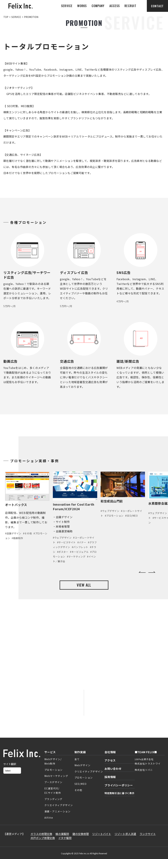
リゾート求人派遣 (125, 834)
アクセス (110, 760)
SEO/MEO (81, 783)
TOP (5, 17)
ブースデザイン (53, 782)
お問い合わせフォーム (43, 707)
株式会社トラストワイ (148, 763)
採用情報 (110, 777)
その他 (78, 790)
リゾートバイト (101, 834)
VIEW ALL (84, 585)
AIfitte (48, 817)
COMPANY (98, 6)
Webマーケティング (56, 776)
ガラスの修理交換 (41, 834)
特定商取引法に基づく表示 (119, 793)
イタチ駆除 (65, 838)
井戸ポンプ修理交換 (42, 838)
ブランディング (53, 799)
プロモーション (53, 769)
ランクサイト (148, 834)
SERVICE (66, 6)
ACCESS (114, 6)
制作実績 (80, 752)
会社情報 (110, 752)
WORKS (82, 6)
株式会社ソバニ (144, 769)
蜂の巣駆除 (62, 834)
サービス (50, 752)
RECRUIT (130, 6)
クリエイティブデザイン (58, 805)
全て (77, 759)
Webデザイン (83, 765)
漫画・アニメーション (57, 811)
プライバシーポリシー (118, 785)
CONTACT (157, 6)
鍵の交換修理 (80, 834)
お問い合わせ (113, 769)
